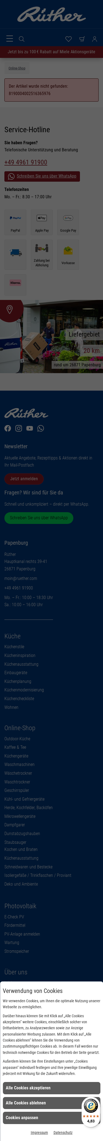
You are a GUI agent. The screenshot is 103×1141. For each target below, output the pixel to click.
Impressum (39, 1132)
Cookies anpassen (22, 1117)
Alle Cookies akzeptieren (28, 1087)
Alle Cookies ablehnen (26, 1102)
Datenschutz (63, 1132)
